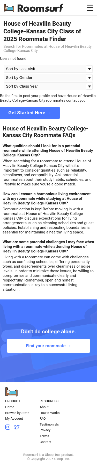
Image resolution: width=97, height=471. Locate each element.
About (44, 407)
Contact (45, 442)
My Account (14, 418)
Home (9, 407)
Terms (44, 436)
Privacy (45, 430)
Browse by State (17, 413)
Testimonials (49, 424)
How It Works (49, 413)
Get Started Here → (29, 113)
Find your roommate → (48, 345)
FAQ (43, 418)
